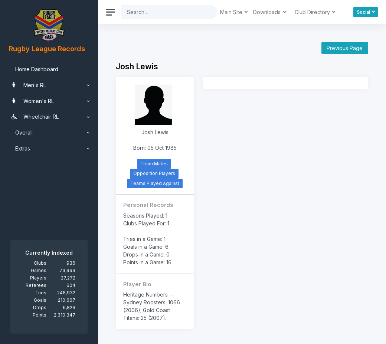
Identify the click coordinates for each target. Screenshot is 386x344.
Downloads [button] (267, 12)
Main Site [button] (232, 12)
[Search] (163, 12)
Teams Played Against (154, 183)
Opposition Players (154, 173)
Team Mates (154, 163)
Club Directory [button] (313, 12)
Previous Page (345, 48)
